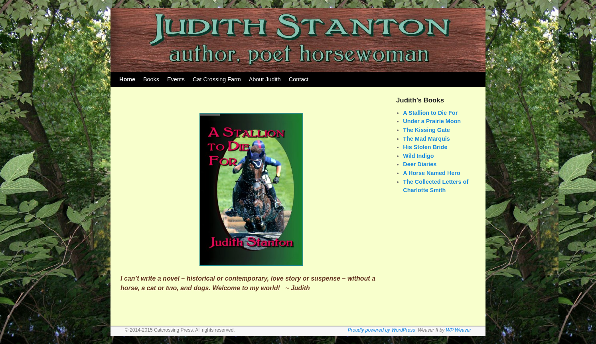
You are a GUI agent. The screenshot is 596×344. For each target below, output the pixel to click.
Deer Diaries (419, 164)
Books (151, 79)
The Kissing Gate (426, 130)
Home (127, 79)
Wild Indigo (418, 156)
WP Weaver (458, 330)
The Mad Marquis (426, 139)
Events (176, 79)
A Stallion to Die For (430, 113)
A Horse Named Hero (431, 173)
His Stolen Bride (425, 147)
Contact (299, 79)
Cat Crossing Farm (217, 79)
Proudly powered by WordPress (381, 330)
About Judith (265, 79)
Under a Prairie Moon (432, 121)
